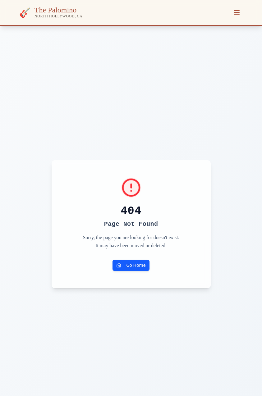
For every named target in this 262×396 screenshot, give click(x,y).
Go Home (131, 265)
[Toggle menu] (237, 12)
